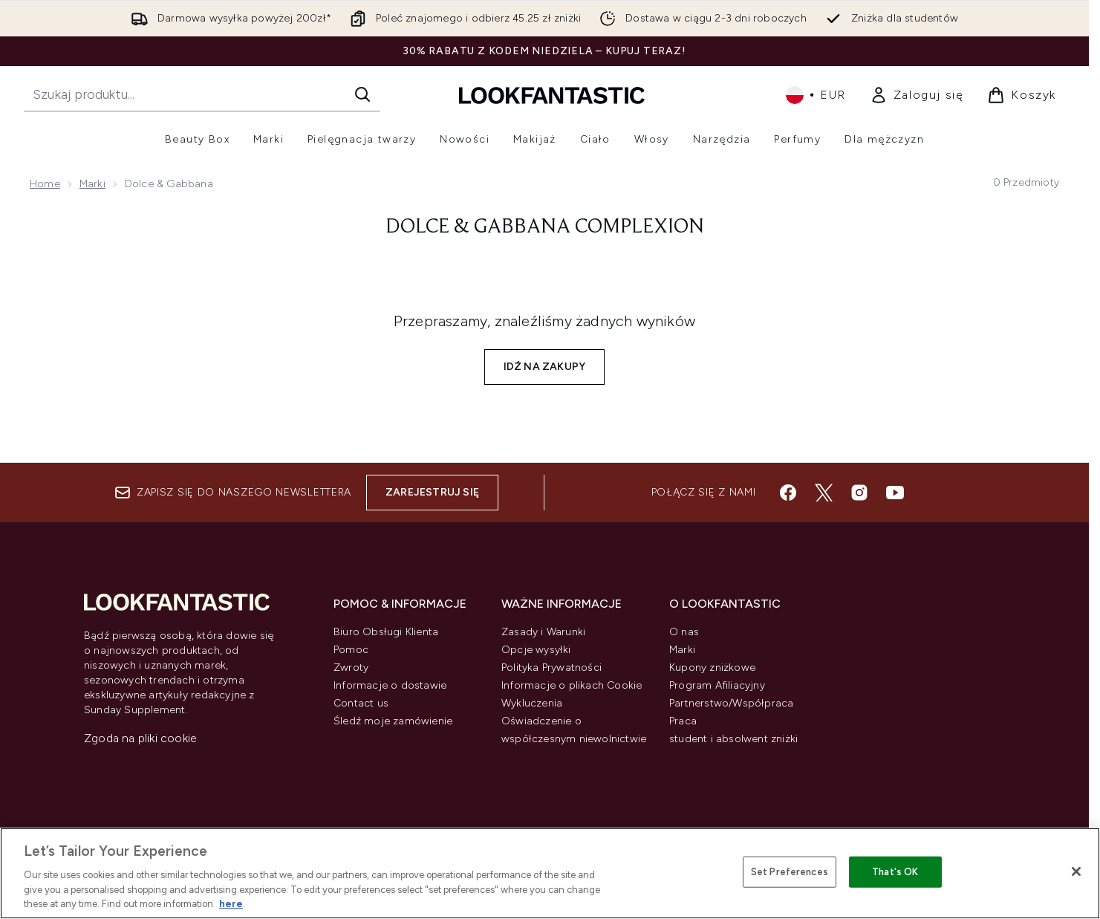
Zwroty (350, 667)
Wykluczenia (531, 703)
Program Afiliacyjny (717, 685)
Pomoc (350, 649)
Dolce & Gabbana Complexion (544, 227)
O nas (684, 632)
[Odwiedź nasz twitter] (824, 492)
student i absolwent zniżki (733, 739)
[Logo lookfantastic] (552, 94)
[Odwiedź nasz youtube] (895, 492)
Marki (92, 184)
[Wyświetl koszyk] (1021, 95)
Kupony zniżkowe (712, 667)
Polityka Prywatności (551, 667)
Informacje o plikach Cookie (571, 685)
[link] (917, 95)
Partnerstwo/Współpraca (731, 703)
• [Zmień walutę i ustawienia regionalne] (816, 95)
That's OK (895, 871)
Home (45, 184)
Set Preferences (789, 871)
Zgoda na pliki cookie (140, 738)
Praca (683, 721)
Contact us (360, 703)
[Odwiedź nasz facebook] (788, 492)
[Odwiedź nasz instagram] (859, 492)
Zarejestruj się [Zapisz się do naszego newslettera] (432, 492)
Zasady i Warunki (543, 632)
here (231, 903)
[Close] (1076, 871)
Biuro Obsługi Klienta (385, 632)
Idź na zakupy (545, 366)
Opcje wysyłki (536, 649)
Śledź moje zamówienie (392, 721)
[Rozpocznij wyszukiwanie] (202, 94)
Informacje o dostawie (389, 685)
